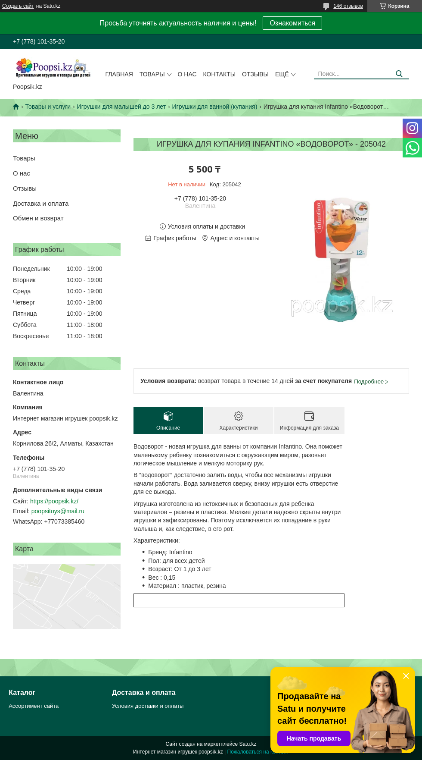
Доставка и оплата (40, 203)
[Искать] (399, 74)
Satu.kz (247, 744)
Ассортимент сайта (34, 706)
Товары (152, 74)
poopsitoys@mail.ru (57, 511)
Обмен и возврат (38, 218)
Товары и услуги (48, 107)
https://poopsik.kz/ (54, 501)
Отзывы (255, 74)
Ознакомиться (292, 23)
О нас (187, 74)
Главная (119, 74)
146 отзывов (348, 6)
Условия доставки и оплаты (147, 706)
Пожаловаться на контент (258, 752)
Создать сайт (18, 6)
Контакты (219, 74)
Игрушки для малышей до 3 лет (121, 107)
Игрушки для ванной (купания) (214, 107)
